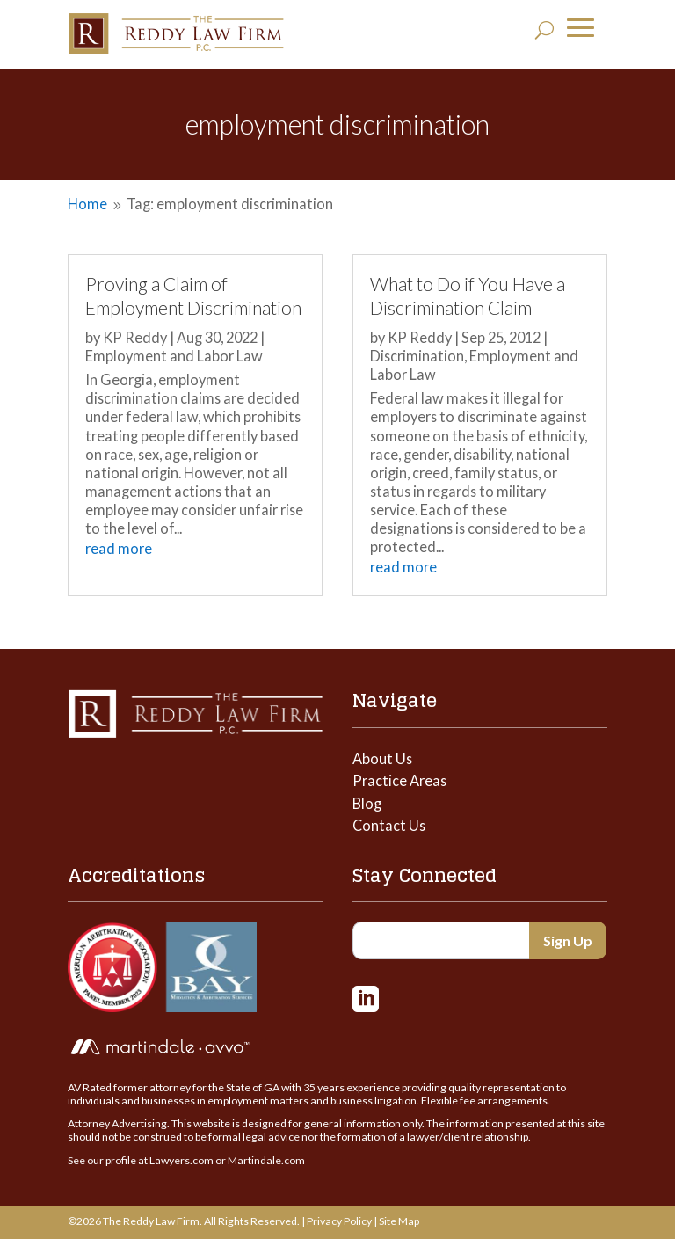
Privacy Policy (339, 1221)
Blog (366, 803)
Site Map (399, 1221)
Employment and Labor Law (174, 355)
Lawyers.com (181, 1160)
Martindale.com (266, 1160)
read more (118, 548)
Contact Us (388, 825)
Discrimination (417, 355)
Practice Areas (399, 780)
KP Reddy (135, 337)
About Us (382, 758)
